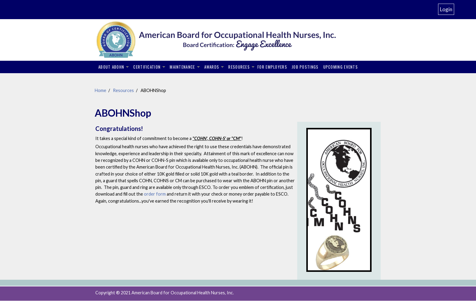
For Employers (272, 67)
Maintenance (182, 67)
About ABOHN (111, 67)
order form (155, 194)
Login (446, 9)
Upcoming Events (340, 67)
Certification (147, 67)
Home (100, 90)
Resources (239, 67)
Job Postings (305, 67)
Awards (211, 67)
